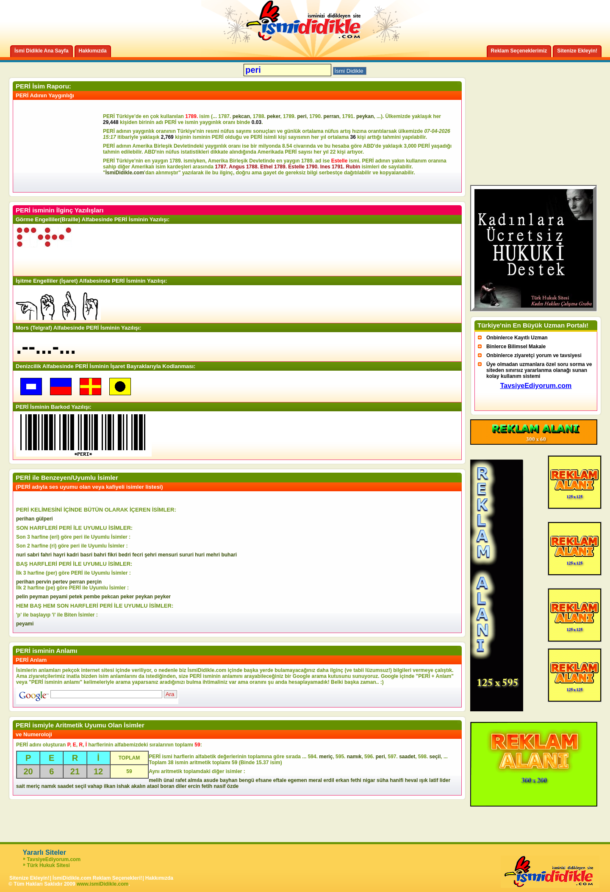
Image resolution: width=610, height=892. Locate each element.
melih (155, 780)
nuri (21, 555)
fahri (46, 555)
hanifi (396, 780)
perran (331, 116)
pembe (91, 597)
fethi (356, 780)
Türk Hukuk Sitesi (48, 865)
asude (211, 780)
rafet (180, 780)
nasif (219, 786)
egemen (297, 780)
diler (181, 786)
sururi (186, 555)
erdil (329, 780)
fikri (112, 555)
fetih (207, 786)
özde (232, 786)
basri (86, 555)
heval (411, 780)
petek (75, 597)
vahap (95, 786)
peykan (365, 116)
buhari (229, 555)
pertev (60, 582)
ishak (123, 786)
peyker (162, 597)
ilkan (109, 786)
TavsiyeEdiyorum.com (54, 859)
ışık (423, 780)
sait (20, 786)
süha (382, 780)
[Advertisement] (59, 146)
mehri (213, 555)
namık (354, 757)
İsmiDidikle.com (124, 173)
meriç (326, 757)
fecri (137, 555)
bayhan (229, 780)
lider (445, 780)
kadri (73, 555)
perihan (25, 519)
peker (273, 116)
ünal (169, 780)
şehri (150, 555)
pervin (43, 582)
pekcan (241, 116)
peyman (38, 597)
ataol (153, 786)
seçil (435, 757)
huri (200, 555)
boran (167, 786)
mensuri (168, 555)
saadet (407, 757)
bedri (125, 555)
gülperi (44, 519)
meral (315, 780)
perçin (94, 582)
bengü (246, 780)
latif (433, 780)
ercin (194, 786)
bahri (100, 555)
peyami (58, 597)
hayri (59, 555)
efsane (263, 780)
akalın (138, 786)
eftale (279, 780)
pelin (22, 597)
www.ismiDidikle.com (102, 884)
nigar (369, 780)
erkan (342, 780)
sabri (33, 555)
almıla (195, 780)
